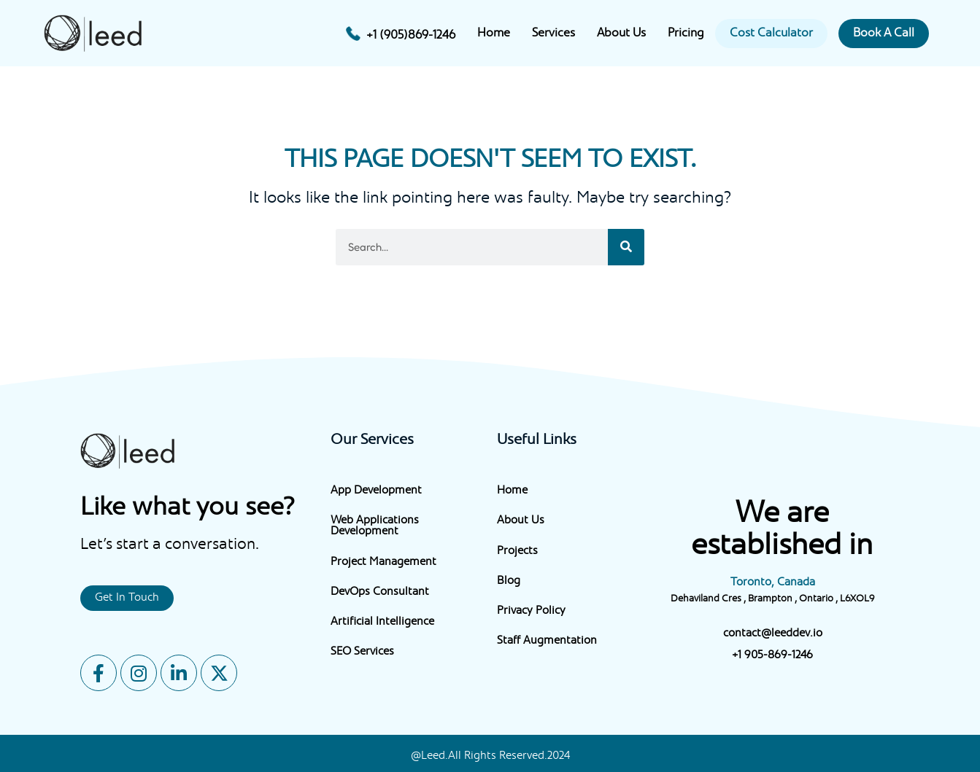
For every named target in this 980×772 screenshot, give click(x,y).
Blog (508, 581)
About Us (621, 33)
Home (493, 33)
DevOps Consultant (380, 592)
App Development (376, 491)
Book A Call (883, 33)
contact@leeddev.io (772, 633)
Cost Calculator (771, 33)
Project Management (383, 562)
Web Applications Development (375, 526)
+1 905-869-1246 (772, 655)
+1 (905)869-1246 (410, 36)
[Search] (626, 247)
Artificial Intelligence (382, 622)
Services (553, 33)
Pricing (686, 33)
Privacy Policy (531, 611)
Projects (517, 551)
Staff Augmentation (547, 641)
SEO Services (362, 652)
